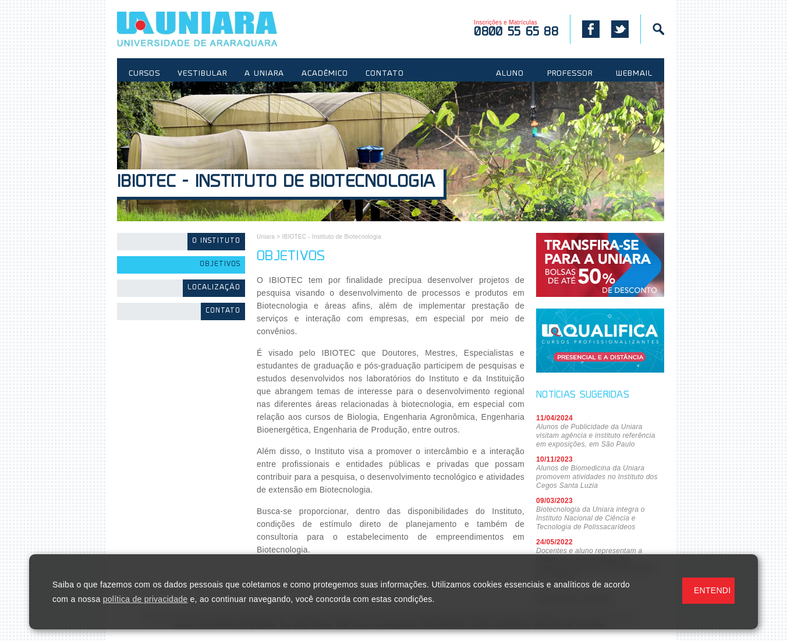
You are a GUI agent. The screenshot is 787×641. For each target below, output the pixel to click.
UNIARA (214, 29)
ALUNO (510, 73)
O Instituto (216, 241)
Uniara (266, 236)
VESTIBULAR (202, 73)
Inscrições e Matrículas (516, 28)
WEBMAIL (634, 73)
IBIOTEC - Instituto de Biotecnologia (276, 183)
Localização (213, 288)
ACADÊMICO (325, 73)
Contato (222, 311)
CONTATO (385, 73)
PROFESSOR (570, 73)
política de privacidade (145, 599)
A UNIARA (264, 73)
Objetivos (220, 264)
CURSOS (144, 73)
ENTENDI (712, 590)
